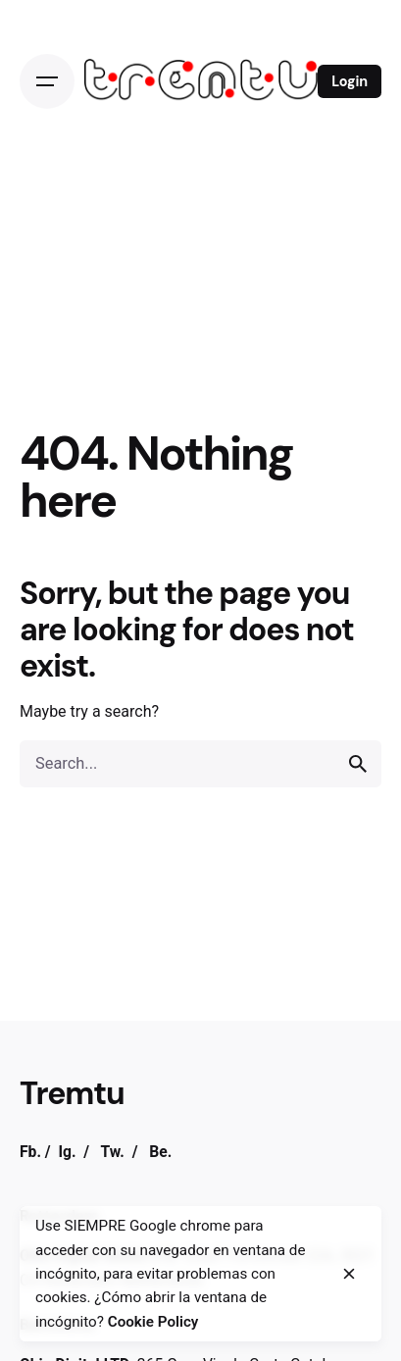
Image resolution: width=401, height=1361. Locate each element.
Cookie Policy (153, 1322)
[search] (357, 763)
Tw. (112, 1151)
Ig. (66, 1151)
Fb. (30, 1151)
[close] (349, 1273)
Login (349, 81)
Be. (160, 1151)
